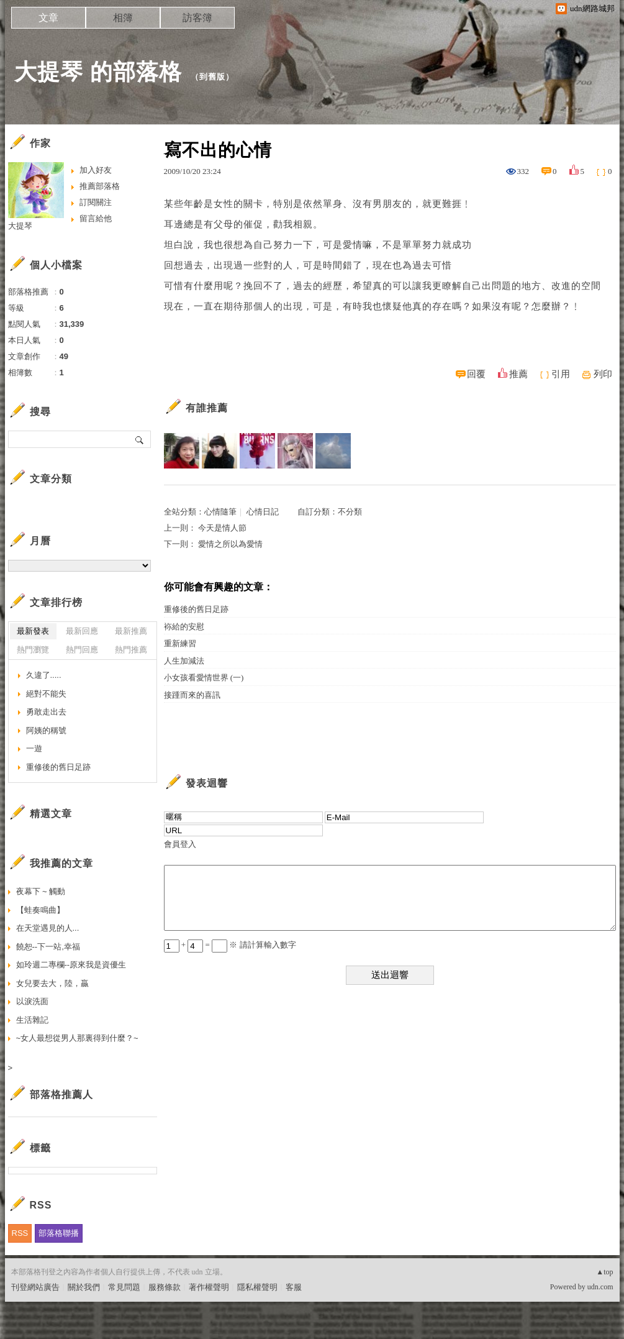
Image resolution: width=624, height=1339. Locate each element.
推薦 (518, 374)
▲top (604, 1272)
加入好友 (95, 170)
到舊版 (212, 76)
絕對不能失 (46, 693)
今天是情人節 (222, 527)
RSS (20, 1233)
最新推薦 (131, 631)
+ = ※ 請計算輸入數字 (230, 944)
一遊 (34, 748)
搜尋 (140, 439)
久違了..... (43, 675)
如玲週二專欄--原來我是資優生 (71, 964)
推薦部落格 (99, 186)
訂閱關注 (95, 202)
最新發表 (33, 631)
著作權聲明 (209, 1287)
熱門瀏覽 (33, 649)
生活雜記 (32, 1020)
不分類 (350, 511)
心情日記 (262, 511)
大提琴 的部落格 (98, 72)
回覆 (476, 374)
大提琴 (20, 226)
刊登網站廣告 (35, 1287)
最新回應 (82, 631)
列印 (603, 374)
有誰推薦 (207, 408)
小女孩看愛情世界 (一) (204, 677)
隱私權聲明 (257, 1287)
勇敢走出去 (46, 711)
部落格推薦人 (61, 1094)
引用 (560, 374)
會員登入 (180, 844)
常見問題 (124, 1287)
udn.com (600, 1286)
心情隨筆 (220, 511)
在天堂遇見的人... (47, 928)
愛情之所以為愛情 (230, 544)
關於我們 (84, 1287)
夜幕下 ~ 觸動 (41, 891)
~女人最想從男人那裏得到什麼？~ (77, 1038)
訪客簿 (197, 17)
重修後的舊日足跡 (196, 609)
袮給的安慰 (184, 626)
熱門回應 (82, 649)
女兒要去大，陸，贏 (52, 983)
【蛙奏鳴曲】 (68, 910)
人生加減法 (184, 660)
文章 (48, 17)
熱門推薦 (131, 649)
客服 (294, 1287)
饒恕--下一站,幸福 (48, 946)
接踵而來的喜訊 (192, 695)
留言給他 (95, 218)
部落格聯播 (58, 1233)
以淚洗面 (32, 1001)
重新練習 (180, 643)
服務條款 (164, 1287)
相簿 (123, 17)
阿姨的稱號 (46, 730)
